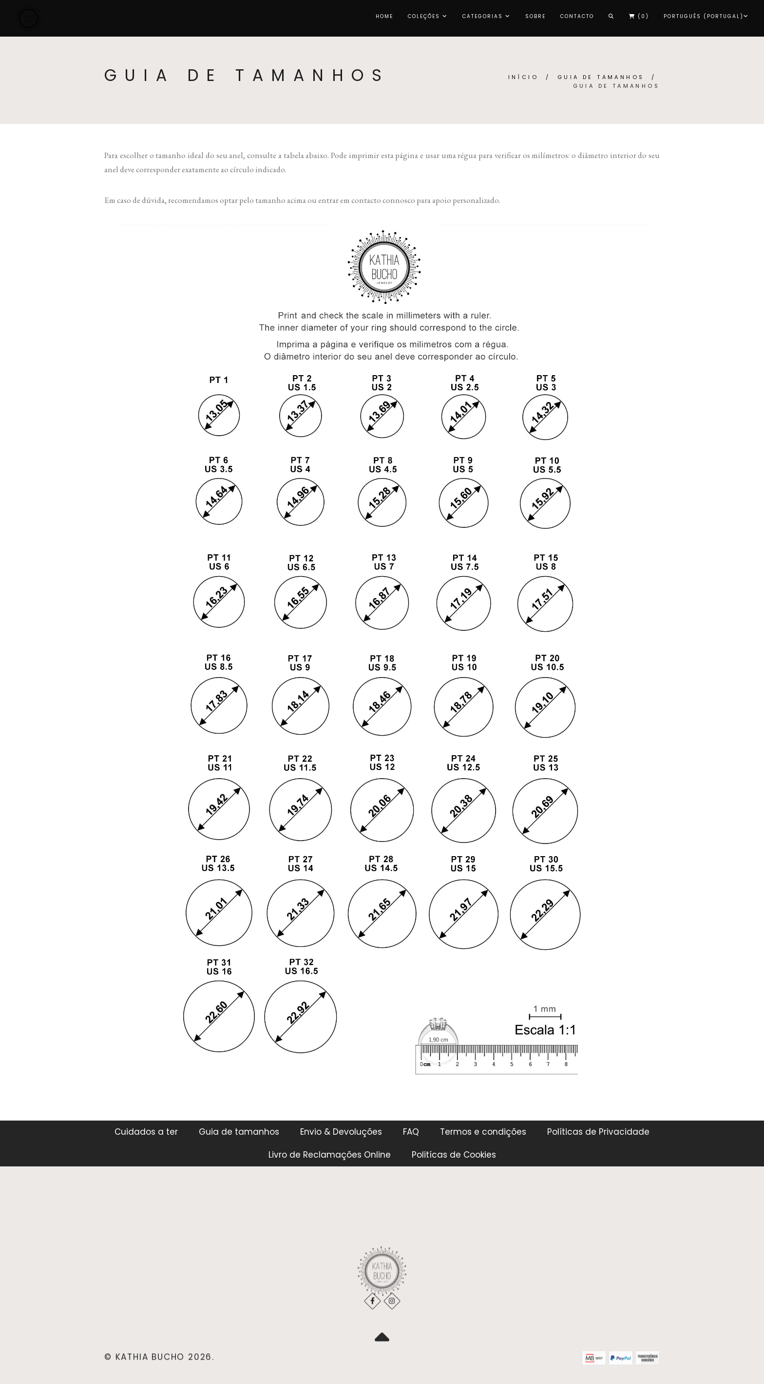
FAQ (411, 1132)
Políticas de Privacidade (598, 1132)
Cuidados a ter (146, 1132)
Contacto (577, 16)
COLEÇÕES (428, 16)
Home (384, 16)
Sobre (535, 16)
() (639, 16)
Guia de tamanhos (600, 77)
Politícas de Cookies (454, 1155)
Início (523, 77)
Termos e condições (483, 1132)
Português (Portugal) (706, 16)
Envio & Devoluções (341, 1132)
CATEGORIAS (486, 16)
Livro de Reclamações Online (329, 1155)
